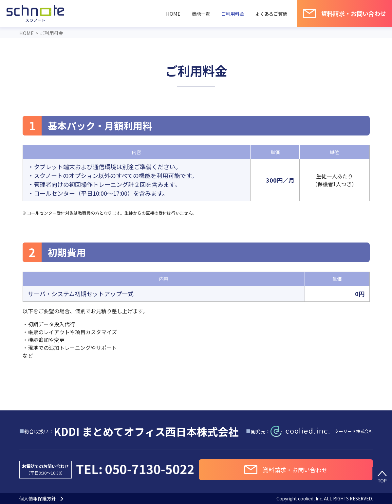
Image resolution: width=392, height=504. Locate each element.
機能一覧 (201, 13)
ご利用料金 (232, 13)
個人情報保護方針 (37, 498)
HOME (173, 13)
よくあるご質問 (271, 13)
